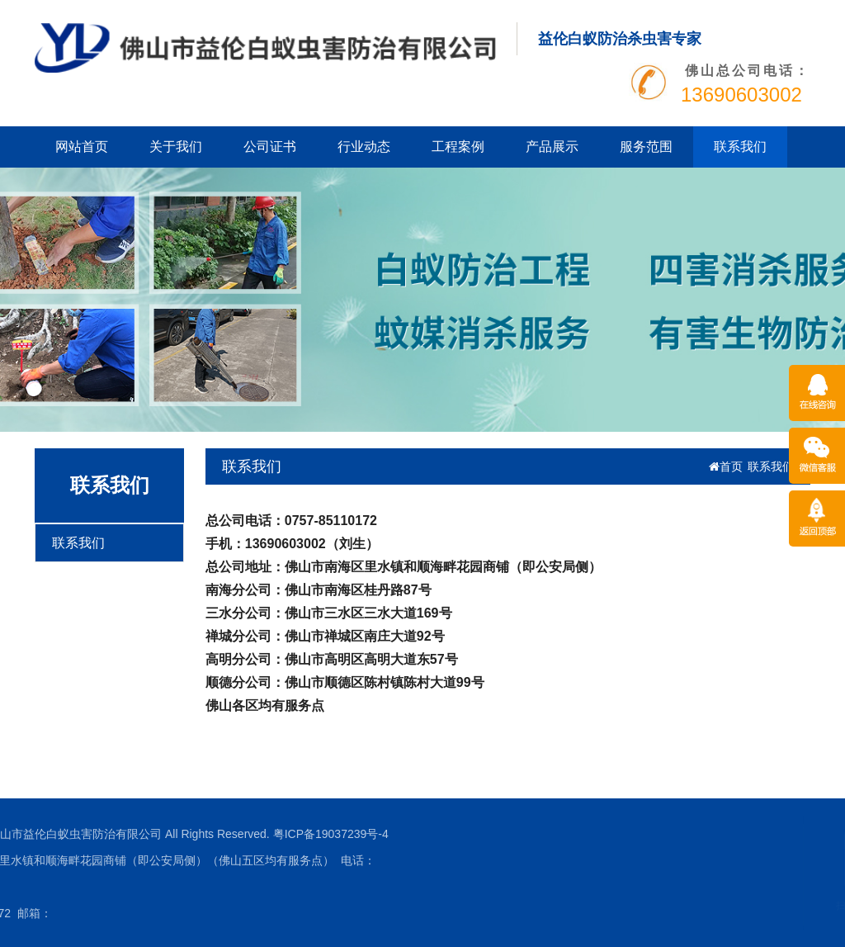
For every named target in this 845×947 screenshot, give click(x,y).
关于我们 (175, 147)
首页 (726, 466)
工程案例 (458, 147)
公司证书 (269, 147)
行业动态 (364, 147)
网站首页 (81, 147)
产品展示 (552, 147)
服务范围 (646, 147)
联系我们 (740, 147)
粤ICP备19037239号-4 (204, 833)
